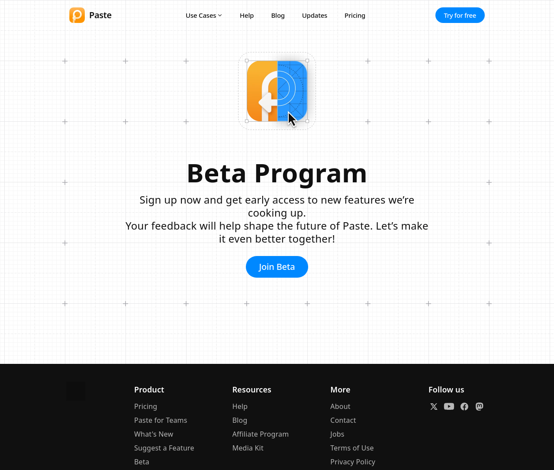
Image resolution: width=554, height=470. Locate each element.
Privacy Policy (352, 462)
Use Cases (201, 15)
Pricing (355, 15)
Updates (315, 15)
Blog (278, 15)
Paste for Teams (160, 420)
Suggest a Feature (164, 448)
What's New (153, 434)
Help (247, 15)
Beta (141, 462)
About (340, 406)
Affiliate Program (260, 434)
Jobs (337, 434)
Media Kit (248, 448)
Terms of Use (352, 448)
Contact (343, 420)
